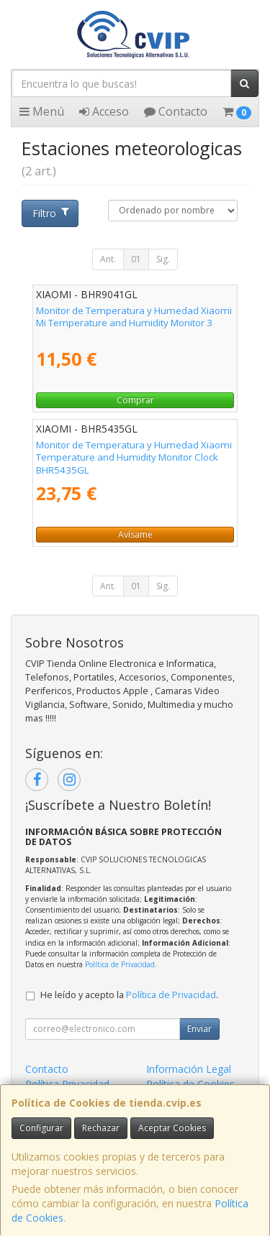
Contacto (175, 111)
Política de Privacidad (120, 964)
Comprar (135, 400)
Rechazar (101, 1128)
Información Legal (188, 1069)
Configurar (41, 1128)
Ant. (108, 259)
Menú (41, 111)
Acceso (104, 111)
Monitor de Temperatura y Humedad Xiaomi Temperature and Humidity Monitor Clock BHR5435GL (134, 457)
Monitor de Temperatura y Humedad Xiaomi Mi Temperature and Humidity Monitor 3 (134, 316)
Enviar (199, 1029)
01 (136, 259)
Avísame (135, 534)
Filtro (50, 213)
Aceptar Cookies (172, 1128)
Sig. (163, 259)
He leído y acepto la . (129, 995)
